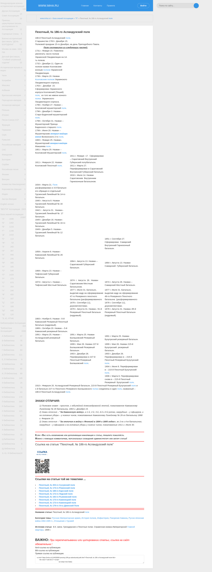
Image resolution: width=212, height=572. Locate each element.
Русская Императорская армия (66, 518)
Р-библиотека (13, 488)
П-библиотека (13, 482)
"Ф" (8, 350)
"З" (8, 294)
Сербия (14, 193)
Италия (14, 134)
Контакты (97, 5)
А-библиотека (13, 402)
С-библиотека (13, 494)
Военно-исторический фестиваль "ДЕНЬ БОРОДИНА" (14, 48)
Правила (111, 5)
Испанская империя (14, 122)
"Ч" (8, 365)
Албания (14, 104)
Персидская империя (14, 116)
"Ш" (8, 369)
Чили (14, 86)
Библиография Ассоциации (13, 386)
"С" (8, 336)
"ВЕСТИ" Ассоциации (13, 251)
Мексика (14, 98)
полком (46, 70)
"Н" (8, 318)
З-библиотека (13, 442)
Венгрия (14, 211)
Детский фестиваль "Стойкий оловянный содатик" (14, 69)
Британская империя (14, 110)
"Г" (8, 275)
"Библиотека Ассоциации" (13, 395)
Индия (14, 232)
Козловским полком (44, 79)
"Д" (8, 280)
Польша (14, 128)
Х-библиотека (13, 516)
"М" (8, 313)
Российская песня (14, 199)
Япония (14, 205)
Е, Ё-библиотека (13, 431)
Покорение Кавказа (118, 518)
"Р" (8, 332)
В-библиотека (13, 413)
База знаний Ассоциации (13, 257)
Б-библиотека (13, 408)
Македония (14, 181)
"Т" (8, 341)
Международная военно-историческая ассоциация (13, 7)
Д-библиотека (13, 425)
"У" (8, 346)
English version (13, 244)
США (14, 158)
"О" (8, 322)
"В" (8, 271)
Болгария (14, 187)
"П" (8, 327)
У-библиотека (13, 505)
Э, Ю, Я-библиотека (13, 545)
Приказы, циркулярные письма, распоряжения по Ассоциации (14, 30)
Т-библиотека (13, 499)
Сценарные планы (14, 39)
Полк (55, 184)
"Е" (8, 285)
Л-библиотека (13, 459)
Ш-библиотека (13, 534)
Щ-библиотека (13, 539)
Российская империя (14, 169)
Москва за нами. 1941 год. (14, 59)
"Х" (8, 355)
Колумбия (14, 92)
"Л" (8, 308)
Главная (85, 5)
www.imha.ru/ (45, 18)
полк (110, 18)
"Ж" (8, 289)
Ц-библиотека (13, 528)
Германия (14, 152)
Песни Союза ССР (14, 140)
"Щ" (8, 374)
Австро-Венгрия (14, 238)
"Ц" (8, 360)
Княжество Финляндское (14, 219)
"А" (8, 261)
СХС (14, 175)
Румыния (14, 164)
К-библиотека (13, 454)
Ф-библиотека (13, 511)
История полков (89, 518)
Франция (14, 146)
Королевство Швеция (14, 226)
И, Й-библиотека (13, 448)
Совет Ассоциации (14, 21)
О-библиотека (13, 476)
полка (38, 98)
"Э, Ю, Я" (8, 379)
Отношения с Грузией (64, 521)
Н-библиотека (13, 471)
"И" (8, 299)
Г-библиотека (13, 419)
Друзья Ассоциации (14, 15)
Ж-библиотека (13, 436)
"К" (8, 304)
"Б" (8, 266)
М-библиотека (13, 465)
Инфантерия (103, 518)
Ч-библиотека (13, 522)
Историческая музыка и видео (13, 79)
